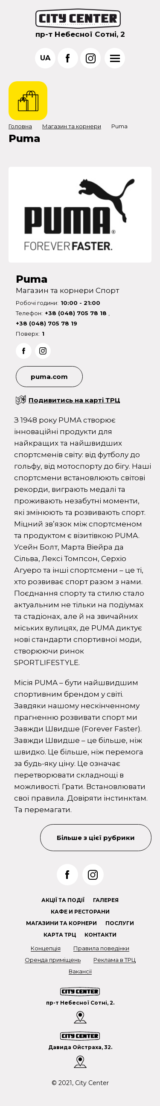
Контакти (100, 935)
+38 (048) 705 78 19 (46, 323)
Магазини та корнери (61, 923)
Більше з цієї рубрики (96, 838)
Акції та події (62, 900)
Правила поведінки (101, 948)
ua (45, 58)
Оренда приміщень (53, 959)
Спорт (107, 290)
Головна (20, 126)
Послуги (119, 923)
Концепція (46, 948)
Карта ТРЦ (60, 935)
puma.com (49, 377)
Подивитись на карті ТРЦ (74, 400)
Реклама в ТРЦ (114, 959)
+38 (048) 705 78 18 (76, 313)
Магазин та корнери (71, 126)
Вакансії (80, 971)
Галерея (106, 900)
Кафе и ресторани (80, 911)
